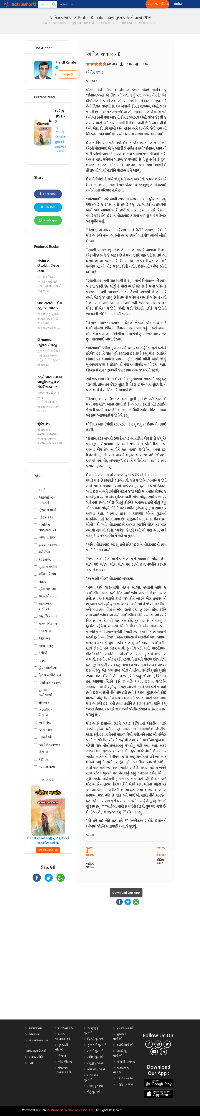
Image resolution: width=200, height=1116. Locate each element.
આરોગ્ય (44, 638)
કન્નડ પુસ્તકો (95, 1086)
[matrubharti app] (101, 4)
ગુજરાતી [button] (66, 4)
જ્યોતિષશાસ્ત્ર (49, 745)
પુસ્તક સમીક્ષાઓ (45, 692)
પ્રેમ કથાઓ (47, 589)
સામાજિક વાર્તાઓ (45, 606)
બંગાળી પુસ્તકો (96, 1069)
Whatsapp (48, 220)
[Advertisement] (48, 954)
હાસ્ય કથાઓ (48, 545)
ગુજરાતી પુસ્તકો (97, 1045)
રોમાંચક (44, 702)
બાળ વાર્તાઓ (47, 537)
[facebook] (149, 1044)
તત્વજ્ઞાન (44, 631)
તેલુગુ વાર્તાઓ (125, 1084)
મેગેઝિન (44, 552)
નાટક (42, 581)
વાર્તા (41, 490)
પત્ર (41, 660)
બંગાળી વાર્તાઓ (126, 1061)
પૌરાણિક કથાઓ (49, 683)
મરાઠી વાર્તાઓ (125, 1045)
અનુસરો (67, 74)
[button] (53, 4)
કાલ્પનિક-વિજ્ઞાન (45, 712)
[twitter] (167, 1044)
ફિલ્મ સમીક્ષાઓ (49, 675)
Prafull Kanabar (66, 65)
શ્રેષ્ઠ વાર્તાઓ (66, 1028)
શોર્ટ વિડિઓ (65, 1061)
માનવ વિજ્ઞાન (47, 624)
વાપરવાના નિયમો (36, 1051)
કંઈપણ (43, 759)
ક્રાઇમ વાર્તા (46, 767)
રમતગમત (45, 730)
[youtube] (154, 1051)
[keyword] (47, 4)
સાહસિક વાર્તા (48, 616)
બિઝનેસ (44, 722)
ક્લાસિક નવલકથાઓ (47, 527)
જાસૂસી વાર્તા (47, 596)
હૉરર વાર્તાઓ (47, 668)
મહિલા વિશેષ (47, 574)
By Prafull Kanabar (60, 132)
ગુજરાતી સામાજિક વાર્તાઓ (60, 146)
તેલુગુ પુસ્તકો (95, 1063)
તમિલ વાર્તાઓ (125, 1078)
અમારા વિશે (36, 1028)
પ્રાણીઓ (45, 737)
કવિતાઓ (44, 559)
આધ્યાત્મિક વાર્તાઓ (46, 500)
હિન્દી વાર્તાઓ (125, 1028)
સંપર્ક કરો (34, 1034)
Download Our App (126, 892)
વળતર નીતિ (36, 1057)
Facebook (48, 194)
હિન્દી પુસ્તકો (95, 1039)
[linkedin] (163, 1051)
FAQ (31, 1063)
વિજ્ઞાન (43, 752)
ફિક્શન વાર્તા (47, 510)
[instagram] (158, 1044)
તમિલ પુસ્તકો (95, 1057)
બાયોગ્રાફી (46, 646)
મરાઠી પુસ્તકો (95, 1051)
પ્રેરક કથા (45, 517)
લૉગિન (178, 4)
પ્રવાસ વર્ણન (47, 567)
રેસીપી (42, 653)
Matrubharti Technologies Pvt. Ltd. (71, 1110)
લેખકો (62, 1055)
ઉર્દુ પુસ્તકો (94, 1092)
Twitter (48, 207)
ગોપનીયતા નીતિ (38, 1040)
